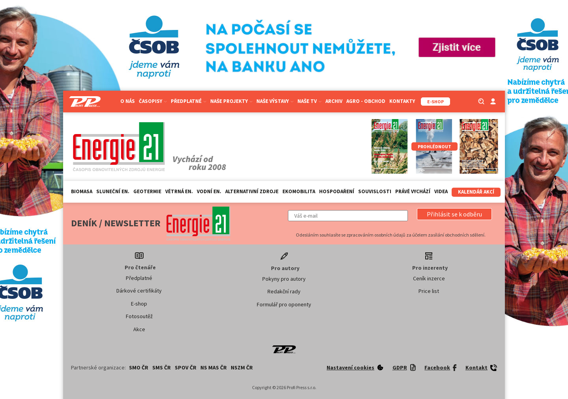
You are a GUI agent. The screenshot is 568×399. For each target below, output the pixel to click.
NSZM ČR (242, 367)
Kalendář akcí (476, 191)
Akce (139, 329)
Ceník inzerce (429, 278)
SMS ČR (161, 367)
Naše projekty (231, 101)
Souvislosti (374, 191)
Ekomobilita (298, 191)
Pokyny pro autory (284, 278)
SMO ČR (138, 367)
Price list (429, 291)
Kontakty (402, 101)
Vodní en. (209, 191)
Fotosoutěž (139, 316)
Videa (441, 191)
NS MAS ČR (213, 367)
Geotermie (147, 191)
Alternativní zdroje (251, 191)
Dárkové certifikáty (139, 290)
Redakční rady (284, 291)
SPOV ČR (185, 367)
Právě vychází (412, 191)
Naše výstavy (274, 101)
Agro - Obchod (365, 101)
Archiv (333, 101)
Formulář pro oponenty (284, 304)
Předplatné (188, 101)
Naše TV (309, 101)
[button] (454, 214)
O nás (127, 101)
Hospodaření (336, 191)
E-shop (139, 303)
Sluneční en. (112, 191)
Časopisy (153, 101)
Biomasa (81, 191)
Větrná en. (179, 191)
